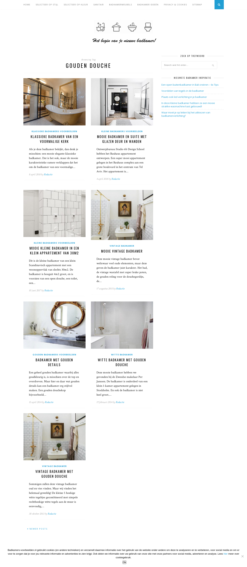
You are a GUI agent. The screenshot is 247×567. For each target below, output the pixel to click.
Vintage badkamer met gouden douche (54, 474)
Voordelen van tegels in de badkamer (182, 90)
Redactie (48, 174)
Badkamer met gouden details (54, 362)
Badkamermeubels (120, 4)
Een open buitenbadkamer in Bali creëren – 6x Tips (190, 84)
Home (26, 4)
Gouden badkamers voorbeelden (54, 354)
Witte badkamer (122, 354)
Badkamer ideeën (147, 4)
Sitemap (197, 4)
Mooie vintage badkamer (122, 251)
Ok (124, 562)
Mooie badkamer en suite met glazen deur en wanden (122, 139)
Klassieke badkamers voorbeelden (54, 131)
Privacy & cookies (175, 4)
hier (226, 553)
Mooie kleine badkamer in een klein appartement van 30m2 (54, 250)
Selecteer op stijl (47, 4)
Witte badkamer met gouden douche (122, 362)
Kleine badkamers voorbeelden (122, 131)
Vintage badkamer (122, 245)
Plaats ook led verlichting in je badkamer (184, 97)
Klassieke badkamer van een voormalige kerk (54, 139)
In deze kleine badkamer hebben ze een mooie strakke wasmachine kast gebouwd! (188, 104)
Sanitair (98, 4)
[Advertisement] (189, 148)
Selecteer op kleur (76, 4)
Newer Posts (37, 528)
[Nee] (242, 556)
